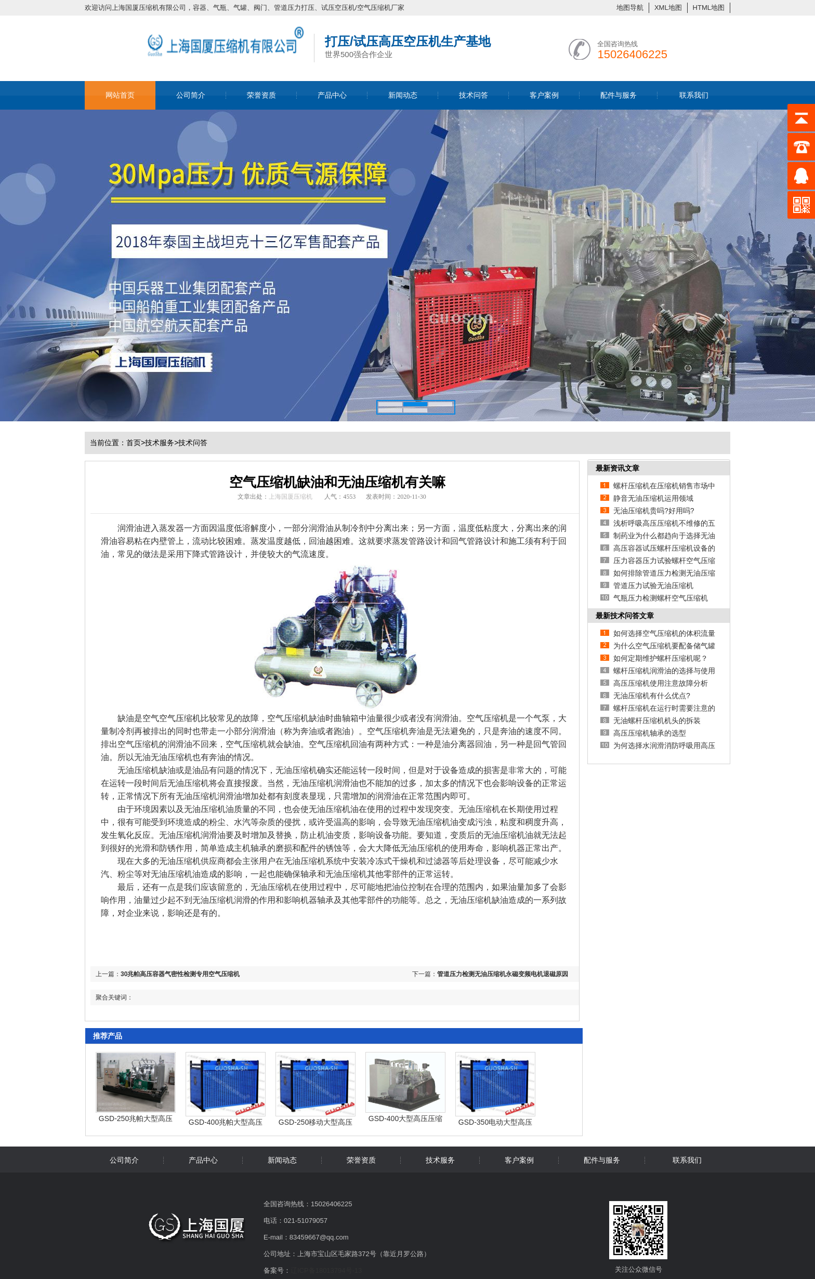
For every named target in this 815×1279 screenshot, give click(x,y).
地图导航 (629, 7)
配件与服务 (618, 95)
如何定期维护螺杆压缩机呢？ (660, 658)
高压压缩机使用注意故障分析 (660, 683)
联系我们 (693, 95)
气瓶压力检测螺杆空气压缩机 (660, 598)
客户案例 (544, 95)
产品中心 (332, 95)
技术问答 (473, 95)
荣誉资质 (261, 95)
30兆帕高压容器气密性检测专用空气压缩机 (180, 974)
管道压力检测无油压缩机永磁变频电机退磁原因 (502, 974)
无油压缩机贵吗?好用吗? (653, 511)
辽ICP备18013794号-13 (326, 1270)
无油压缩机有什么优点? (651, 695)
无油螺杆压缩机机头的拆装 (657, 720)
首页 (135, 442)
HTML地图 (709, 7)
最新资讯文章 (617, 468)
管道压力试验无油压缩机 (653, 585)
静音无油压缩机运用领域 (653, 498)
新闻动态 (402, 95)
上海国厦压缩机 (290, 496)
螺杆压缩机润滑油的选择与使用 (664, 671)
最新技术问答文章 (625, 615)
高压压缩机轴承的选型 (649, 733)
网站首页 (120, 95)
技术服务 (159, 442)
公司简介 (190, 95)
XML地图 (668, 7)
